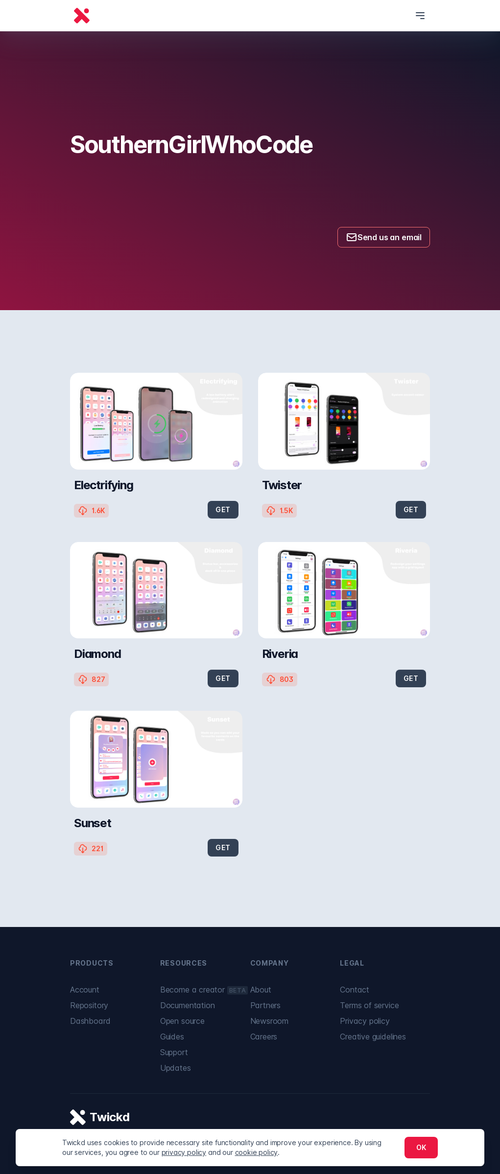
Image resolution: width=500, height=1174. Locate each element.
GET (222, 509)
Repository (89, 1005)
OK (421, 1147)
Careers (264, 1036)
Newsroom (269, 1021)
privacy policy (184, 1152)
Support (174, 1052)
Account (84, 989)
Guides (172, 1036)
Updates (175, 1068)
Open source (182, 1021)
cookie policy (256, 1152)
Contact (354, 989)
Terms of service (369, 1005)
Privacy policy (365, 1021)
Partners (265, 1005)
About (260, 989)
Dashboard (90, 1021)
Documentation (187, 1005)
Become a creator (204, 989)
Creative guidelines (373, 1036)
